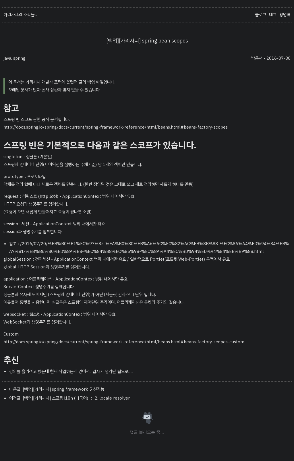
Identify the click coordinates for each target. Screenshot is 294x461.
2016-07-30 (278, 58)
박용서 (256, 58)
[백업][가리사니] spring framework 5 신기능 (63, 389)
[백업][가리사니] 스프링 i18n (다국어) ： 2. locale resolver (76, 398)
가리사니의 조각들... (20, 14)
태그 (272, 14)
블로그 (260, 14)
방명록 (285, 14)
